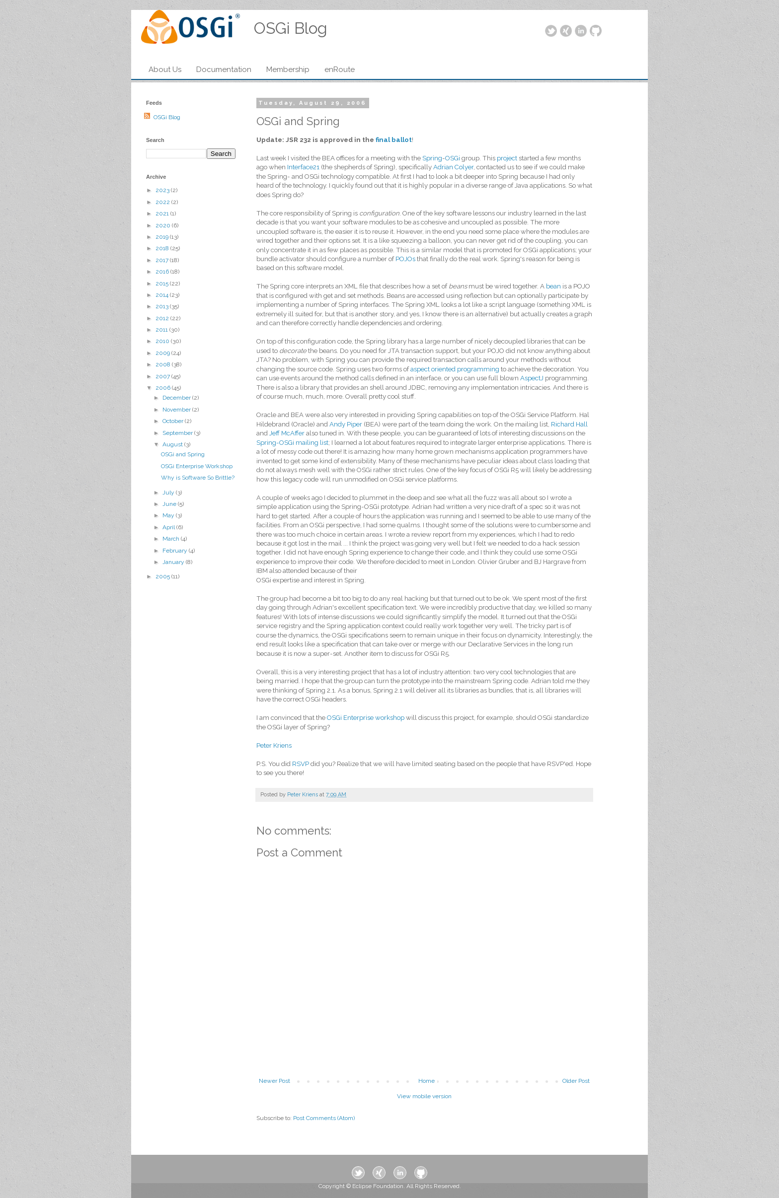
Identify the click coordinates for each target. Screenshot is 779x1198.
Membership (288, 69)
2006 (164, 387)
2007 (163, 376)
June (170, 503)
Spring (431, 158)
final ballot (394, 139)
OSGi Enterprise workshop (365, 717)
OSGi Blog (167, 117)
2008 (164, 364)
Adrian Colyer (453, 167)
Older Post (576, 1080)
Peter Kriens (274, 745)
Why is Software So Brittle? (197, 477)
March (171, 538)
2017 (163, 260)
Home (426, 1080)
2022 (163, 202)
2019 (163, 236)
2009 (163, 353)
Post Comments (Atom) (324, 1118)
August (173, 444)
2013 (163, 306)
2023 (163, 190)
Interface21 (304, 167)
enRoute (339, 69)
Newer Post (274, 1080)
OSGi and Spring (183, 454)
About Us (165, 69)
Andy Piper (345, 424)
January (174, 562)
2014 (163, 294)
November (177, 409)
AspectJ (532, 378)
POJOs (405, 259)
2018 (163, 248)
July (169, 492)
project (508, 158)
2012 (163, 318)
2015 (163, 283)
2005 (163, 576)
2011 (162, 329)
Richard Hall (569, 424)
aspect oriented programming (454, 369)
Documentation (223, 69)
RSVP (301, 764)
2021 (163, 213)
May (169, 515)
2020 (164, 225)
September (178, 432)
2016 (163, 271)
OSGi (452, 158)
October (173, 421)
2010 (163, 341)
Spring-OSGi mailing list (292, 442)
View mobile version (424, 1096)
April (169, 527)
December (177, 397)
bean (553, 286)
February (175, 550)
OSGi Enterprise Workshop (197, 466)
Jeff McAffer (287, 433)
